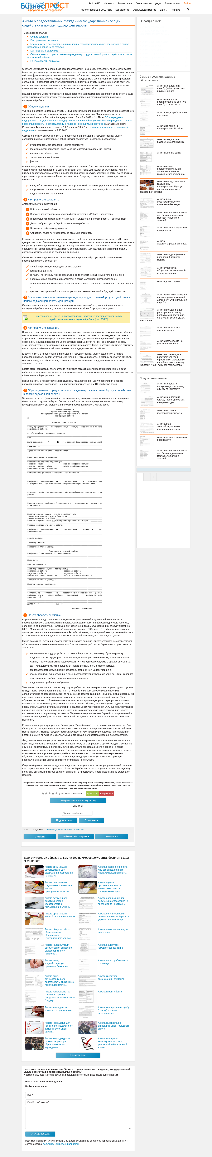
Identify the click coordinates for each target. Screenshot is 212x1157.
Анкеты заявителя (152, 45)
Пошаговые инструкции (148, 3)
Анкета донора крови (168, 281)
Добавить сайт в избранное (76, 836)
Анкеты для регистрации (155, 41)
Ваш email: (78, 806)
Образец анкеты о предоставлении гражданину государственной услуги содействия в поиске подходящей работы (79, 56)
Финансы (109, 3)
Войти (186, 3)
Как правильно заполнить (44, 50)
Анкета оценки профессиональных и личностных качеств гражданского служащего (171, 170)
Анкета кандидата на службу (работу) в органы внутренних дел (113, 1010)
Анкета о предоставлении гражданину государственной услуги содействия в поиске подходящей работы (162, 186)
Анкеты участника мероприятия (159, 61)
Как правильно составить (44, 40)
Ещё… (163, 10)
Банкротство (122, 10)
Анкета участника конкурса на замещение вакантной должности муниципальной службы (172, 298)
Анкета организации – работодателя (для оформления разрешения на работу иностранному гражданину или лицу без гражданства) (162, 359)
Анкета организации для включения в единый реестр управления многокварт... (113, 916)
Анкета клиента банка (110, 991)
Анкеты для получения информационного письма (154, 32)
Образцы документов (144, 10)
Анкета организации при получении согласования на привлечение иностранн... (113, 901)
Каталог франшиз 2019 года (96, 10)
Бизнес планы (172, 3)
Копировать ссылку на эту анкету (78, 800)
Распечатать (112, 836)
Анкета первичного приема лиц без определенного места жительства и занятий (172, 216)
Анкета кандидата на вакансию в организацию (170, 140)
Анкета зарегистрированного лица (172, 242)
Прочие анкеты (150, 65)
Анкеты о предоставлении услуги (160, 53)
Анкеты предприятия (153, 57)
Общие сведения (39, 36)
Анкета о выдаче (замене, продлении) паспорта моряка (171, 257)
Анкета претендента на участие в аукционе (170, 342)
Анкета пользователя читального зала (168, 328)
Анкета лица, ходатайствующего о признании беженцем (56, 963)
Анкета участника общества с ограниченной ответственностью (171, 270)
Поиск (186, 9)
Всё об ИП (95, 3)
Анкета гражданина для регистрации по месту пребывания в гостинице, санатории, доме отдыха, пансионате (162, 315)
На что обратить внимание (45, 61)
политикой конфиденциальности (61, 1144)
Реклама (175, 10)
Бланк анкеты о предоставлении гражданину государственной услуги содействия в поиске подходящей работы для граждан (78, 45)
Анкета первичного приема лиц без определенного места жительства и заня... (112, 870)
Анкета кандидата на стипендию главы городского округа (113, 1026)
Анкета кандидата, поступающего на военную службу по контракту (171, 102)
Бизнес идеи (125, 3)
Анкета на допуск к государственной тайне (170, 127)
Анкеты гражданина (153, 27)
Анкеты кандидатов (153, 49)
